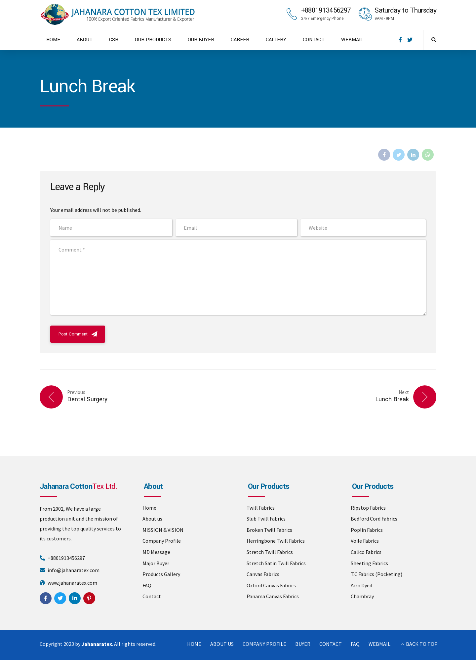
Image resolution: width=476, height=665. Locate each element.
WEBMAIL (352, 39)
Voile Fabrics (365, 540)
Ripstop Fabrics (368, 507)
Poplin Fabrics (367, 530)
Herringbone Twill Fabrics (276, 540)
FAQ (146, 585)
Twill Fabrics (261, 507)
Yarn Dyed (361, 585)
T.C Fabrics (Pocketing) (376, 574)
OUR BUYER (201, 39)
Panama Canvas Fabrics (273, 596)
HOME (53, 39)
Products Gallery (161, 574)
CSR (113, 39)
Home (149, 507)
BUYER (302, 644)
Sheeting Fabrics (369, 563)
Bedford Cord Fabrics (374, 518)
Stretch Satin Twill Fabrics (276, 563)
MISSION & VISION (162, 530)
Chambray (362, 596)
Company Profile (161, 540)
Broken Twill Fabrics (269, 530)
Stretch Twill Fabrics (270, 552)
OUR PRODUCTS (153, 39)
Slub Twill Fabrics (266, 518)
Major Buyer (155, 563)
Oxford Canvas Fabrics (271, 585)
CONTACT (314, 39)
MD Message (156, 552)
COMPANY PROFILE (264, 644)
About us (152, 518)
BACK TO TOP (422, 644)
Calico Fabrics (366, 552)
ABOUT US (222, 644)
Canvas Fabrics (263, 574)
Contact (151, 596)
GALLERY (276, 39)
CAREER (240, 39)
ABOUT (85, 39)
